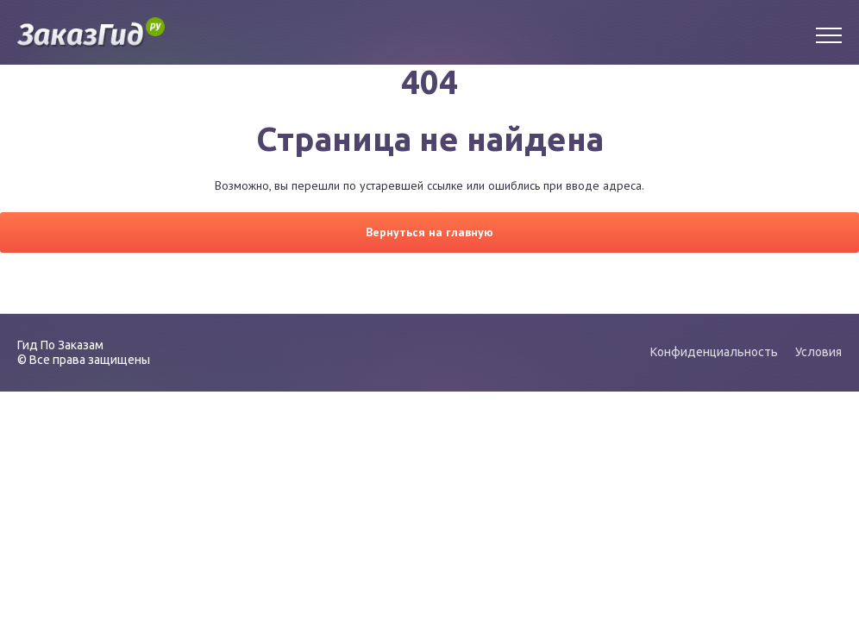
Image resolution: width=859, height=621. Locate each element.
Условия (818, 352)
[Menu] (829, 32)
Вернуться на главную (429, 232)
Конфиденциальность (714, 352)
